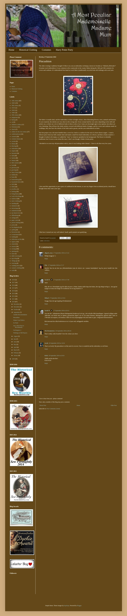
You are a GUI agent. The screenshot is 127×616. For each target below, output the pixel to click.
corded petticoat (16, 134)
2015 (13, 288)
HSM (13, 187)
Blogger (79, 605)
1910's (13, 108)
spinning (14, 251)
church (13, 129)
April (15, 347)
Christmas (14, 127)
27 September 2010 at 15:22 (61, 253)
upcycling (14, 258)
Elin (46, 265)
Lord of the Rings (16, 196)
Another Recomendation (20, 315)
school (13, 244)
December (17, 304)
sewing (14, 249)
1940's (13, 112)
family (13, 158)
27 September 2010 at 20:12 (61, 310)
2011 (13, 299)
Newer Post (43, 405)
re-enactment (15, 234)
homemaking (15, 179)
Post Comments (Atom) (53, 408)
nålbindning (15, 215)
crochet (14, 141)
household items (16, 182)
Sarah (46, 343)
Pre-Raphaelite (16, 227)
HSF (13, 184)
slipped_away (49, 253)
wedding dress (16, 265)
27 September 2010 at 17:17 (56, 265)
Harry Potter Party (64, 50)
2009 (13, 359)
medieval (14, 198)
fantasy (14, 160)
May (15, 344)
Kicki (46, 355)
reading (14, 237)
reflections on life (16, 239)
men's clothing (16, 201)
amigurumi (15, 117)
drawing (14, 146)
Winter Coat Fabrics (19, 320)
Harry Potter (15, 172)
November (17, 307)
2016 (13, 285)
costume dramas (16, 139)
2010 (13, 301)
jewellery (14, 189)
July (15, 339)
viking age (14, 261)
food (13, 165)
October (16, 309)
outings (14, 218)
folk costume (15, 163)
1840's (13, 103)
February (16, 353)
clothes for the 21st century (19, 132)
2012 (13, 296)
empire (13, 151)
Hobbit (13, 175)
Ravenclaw (15, 232)
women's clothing (16, 268)
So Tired (15, 323)
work (13, 270)
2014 (13, 291)
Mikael (47, 298)
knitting (14, 191)
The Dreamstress (50, 331)
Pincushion (16, 317)
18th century (15, 105)
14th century (15, 100)
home (13, 177)
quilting (14, 230)
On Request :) (17, 330)
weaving (14, 263)
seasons (14, 246)
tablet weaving (16, 256)
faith (13, 155)
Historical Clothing (28, 50)
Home (11, 50)
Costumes (46, 50)
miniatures (15, 206)
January (16, 355)
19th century (15, 115)
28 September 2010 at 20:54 (56, 355)
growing (14, 170)
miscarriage (15, 208)
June (15, 342)
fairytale (14, 153)
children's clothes (16, 124)
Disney (14, 144)
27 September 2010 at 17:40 (61, 280)
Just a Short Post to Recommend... (18, 326)
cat (12, 122)
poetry (13, 225)
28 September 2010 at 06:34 (63, 331)
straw (13, 253)
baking (13, 120)
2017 (13, 282)
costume (14, 136)
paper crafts (15, 220)
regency (14, 241)
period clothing (16, 222)
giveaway (14, 167)
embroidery (47, 240)
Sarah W (47, 280)
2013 (13, 293)
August (16, 336)
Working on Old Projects (20, 333)
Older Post (114, 405)
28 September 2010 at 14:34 (57, 343)
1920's (13, 110)
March (16, 350)
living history (15, 194)
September (17, 312)
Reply (46, 258)
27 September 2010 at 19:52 (57, 298)
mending (14, 203)
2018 (13, 280)
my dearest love (16, 213)
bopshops (66, 605)
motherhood (15, 210)
